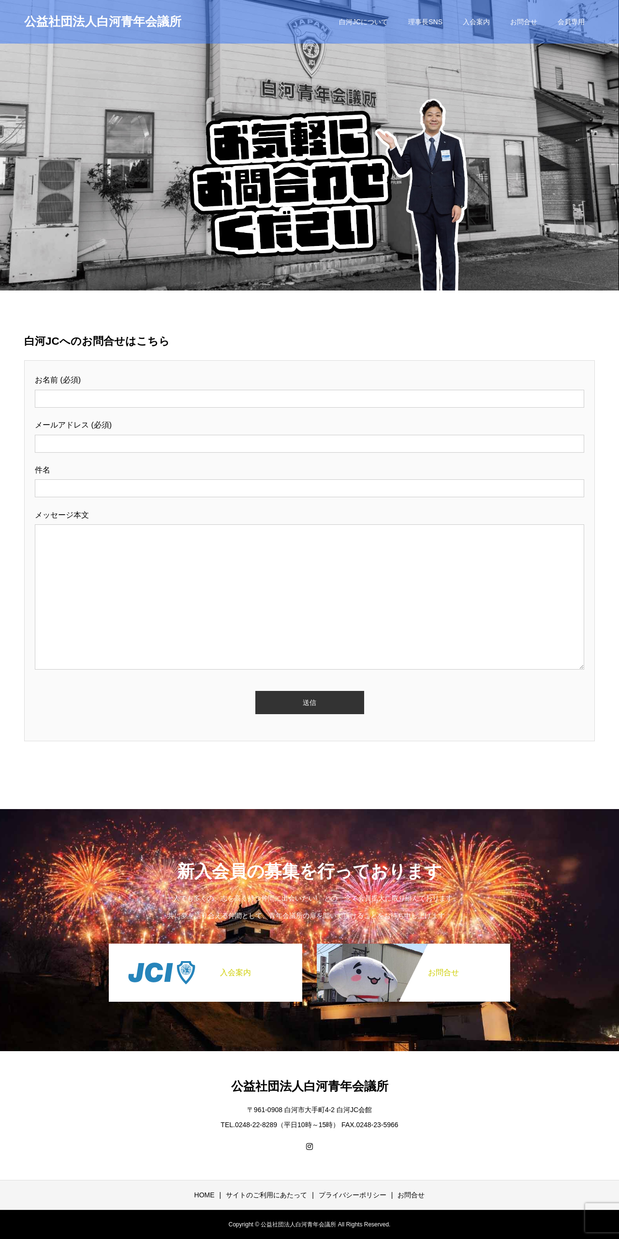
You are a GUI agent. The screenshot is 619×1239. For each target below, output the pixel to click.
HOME (204, 1195)
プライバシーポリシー (352, 1195)
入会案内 (476, 22)
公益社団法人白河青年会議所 (102, 21)
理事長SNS (425, 22)
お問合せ (523, 22)
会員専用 (571, 22)
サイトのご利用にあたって (266, 1195)
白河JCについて (363, 22)
